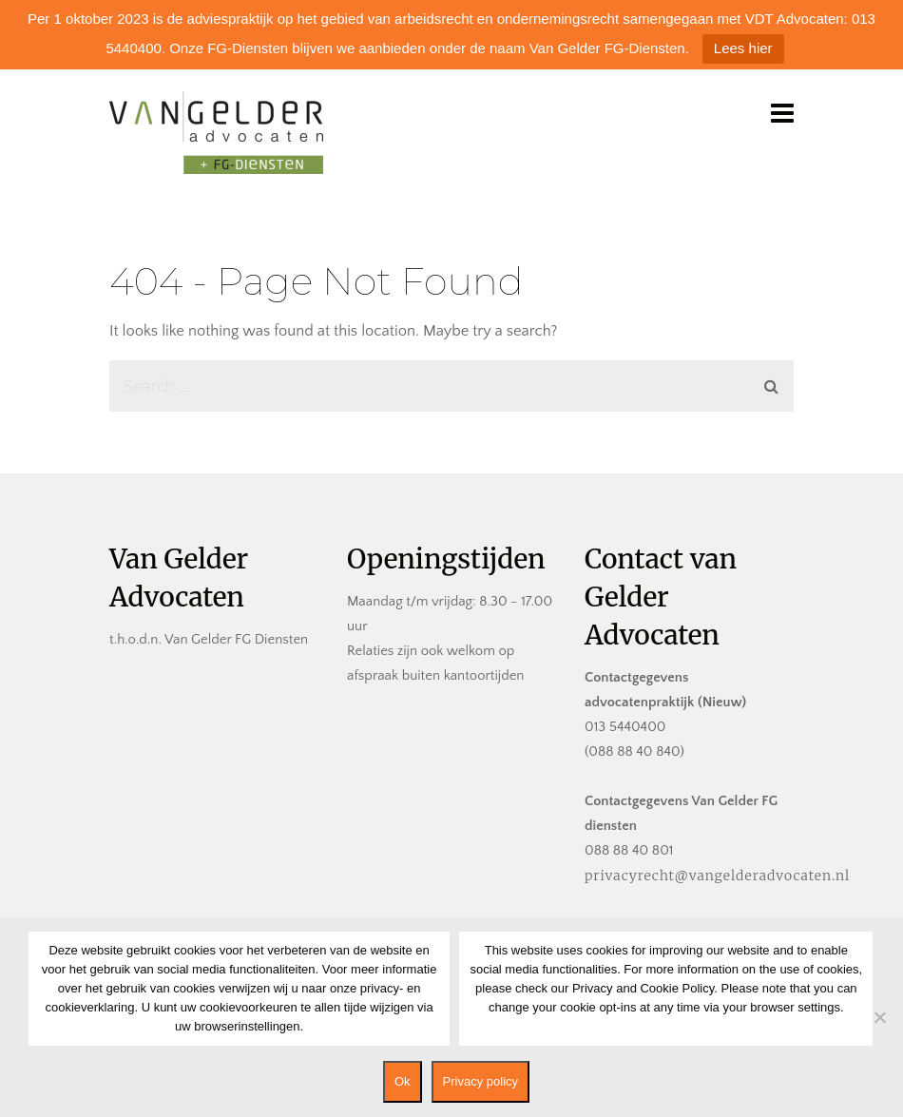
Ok (402, 1081)
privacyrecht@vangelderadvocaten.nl (717, 875)
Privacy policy (480, 1081)
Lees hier (743, 48)
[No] (879, 1017)
